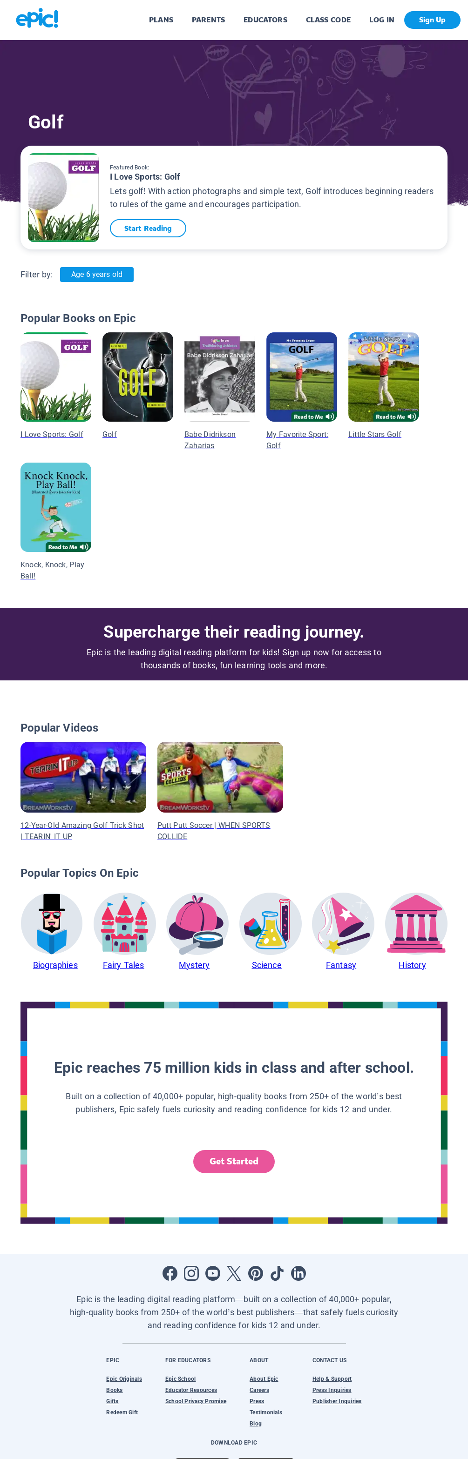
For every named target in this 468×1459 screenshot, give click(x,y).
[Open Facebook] (170, 1273)
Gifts (112, 1401)
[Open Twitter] (234, 1273)
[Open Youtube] (212, 1273)
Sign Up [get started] (432, 20)
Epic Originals (124, 1379)
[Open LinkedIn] (298, 1273)
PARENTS (208, 20)
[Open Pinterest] (255, 1273)
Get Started (234, 1161)
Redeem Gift (122, 1412)
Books (114, 1390)
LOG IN (382, 20)
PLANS (161, 20)
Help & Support (332, 1379)
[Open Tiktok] (277, 1273)
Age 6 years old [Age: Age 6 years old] (96, 274)
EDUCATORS (265, 20)
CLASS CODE (328, 20)
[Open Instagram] (191, 1273)
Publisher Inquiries (337, 1401)
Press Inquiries (332, 1390)
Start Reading (150, 228)
